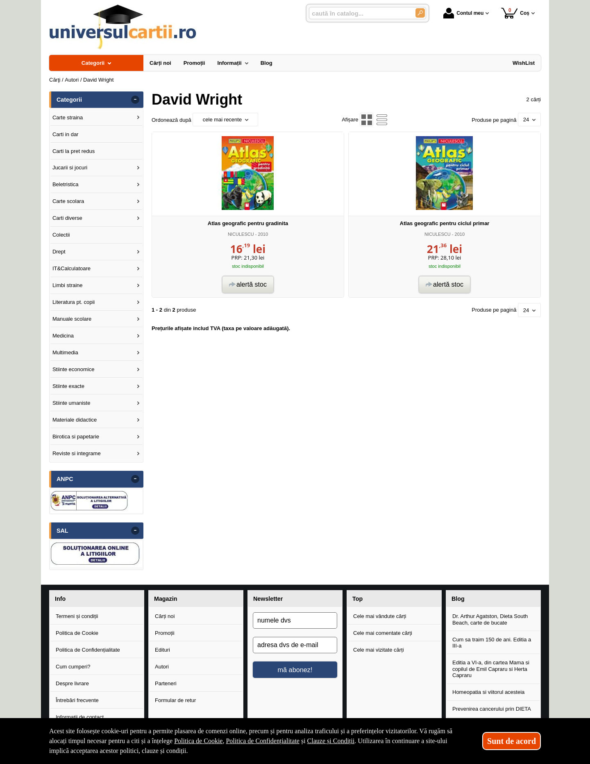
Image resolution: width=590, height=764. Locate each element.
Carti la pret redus (73, 151)
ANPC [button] (65, 479)
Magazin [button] (165, 598)
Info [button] (60, 598)
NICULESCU (241, 234)
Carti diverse (67, 218)
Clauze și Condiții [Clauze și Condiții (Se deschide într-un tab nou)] (331, 740)
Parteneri (166, 683)
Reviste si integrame (76, 453)
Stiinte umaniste (71, 403)
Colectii (61, 235)
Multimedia (65, 352)
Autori (162, 667)
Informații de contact (80, 717)
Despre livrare (72, 683)
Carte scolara (68, 201)
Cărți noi (165, 616)
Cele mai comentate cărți (382, 633)
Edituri (162, 650)
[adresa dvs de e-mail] (295, 645)
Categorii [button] (69, 99)
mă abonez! (295, 669)
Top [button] (357, 598)
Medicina (63, 336)
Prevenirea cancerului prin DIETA (491, 709)
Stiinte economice (73, 369)
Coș (515, 12)
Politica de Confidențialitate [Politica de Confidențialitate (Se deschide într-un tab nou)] (263, 740)
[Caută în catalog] (420, 13)
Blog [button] (458, 598)
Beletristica (65, 184)
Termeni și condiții (77, 616)
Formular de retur (175, 700)
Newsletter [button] (268, 598)
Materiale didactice (74, 420)
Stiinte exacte (68, 386)
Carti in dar (65, 134)
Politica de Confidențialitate (88, 650)
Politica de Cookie (77, 633)
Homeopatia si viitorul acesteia (488, 692)
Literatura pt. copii (73, 302)
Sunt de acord (511, 741)
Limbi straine (67, 285)
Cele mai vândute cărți (379, 616)
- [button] (135, 100)
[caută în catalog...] (359, 13)
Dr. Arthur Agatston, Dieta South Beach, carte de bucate (490, 619)
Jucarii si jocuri (69, 167)
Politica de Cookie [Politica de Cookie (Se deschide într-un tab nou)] (198, 740)
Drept (59, 252)
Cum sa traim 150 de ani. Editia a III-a (491, 642)
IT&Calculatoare (71, 268)
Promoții (165, 633)
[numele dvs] (295, 620)
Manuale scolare (71, 319)
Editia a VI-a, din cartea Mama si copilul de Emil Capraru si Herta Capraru (490, 668)
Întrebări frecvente (77, 700)
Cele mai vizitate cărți (378, 650)
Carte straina (67, 117)
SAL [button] (62, 530)
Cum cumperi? (73, 667)
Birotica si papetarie (75, 436)
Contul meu (463, 13)
